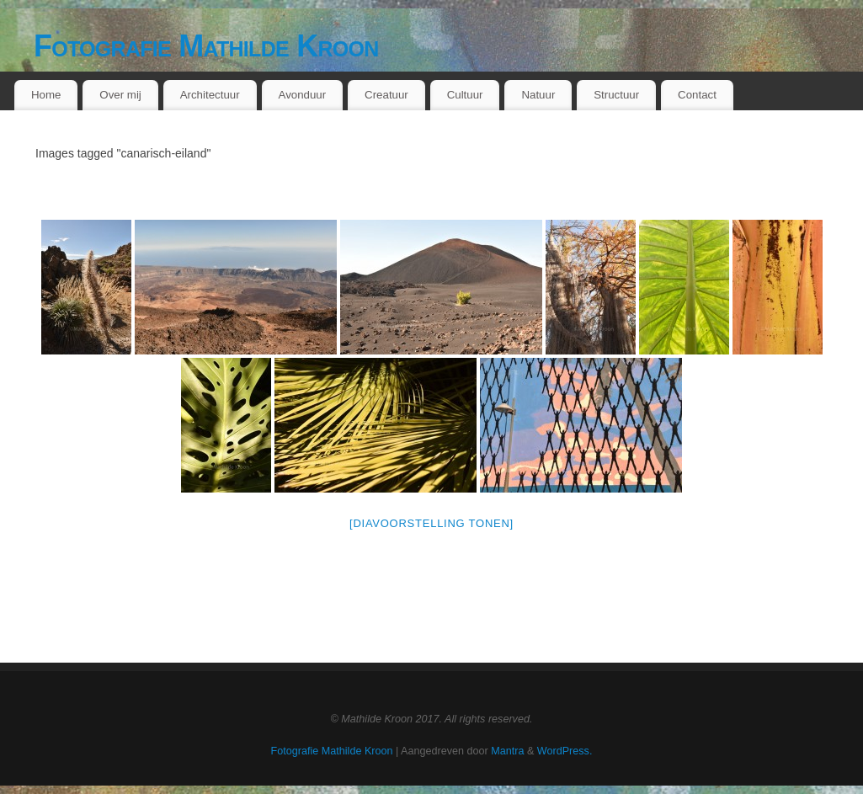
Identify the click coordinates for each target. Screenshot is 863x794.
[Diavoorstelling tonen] (431, 523)
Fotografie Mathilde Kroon (206, 46)
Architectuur (210, 94)
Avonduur (303, 94)
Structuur (616, 94)
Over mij (120, 94)
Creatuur (386, 94)
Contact (697, 94)
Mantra (507, 751)
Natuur (538, 94)
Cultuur (465, 94)
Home (46, 94)
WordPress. (565, 751)
